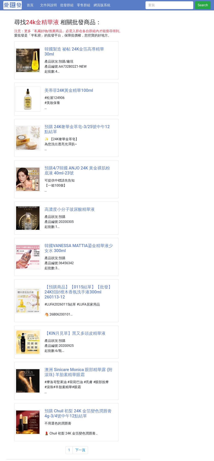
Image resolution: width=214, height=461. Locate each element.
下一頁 (80, 450)
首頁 (32, 5)
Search (203, 5)
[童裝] (169, 5)
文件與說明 (48, 5)
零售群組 (83, 5)
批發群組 (67, 5)
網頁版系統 (102, 5)
